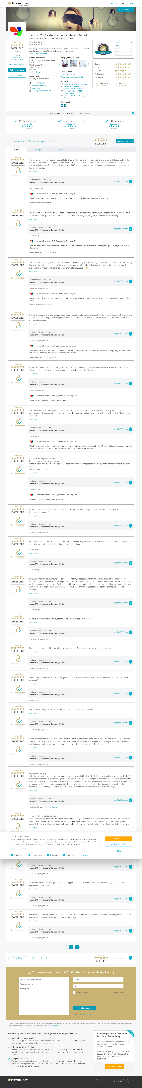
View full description (37, 53)
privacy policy (86, 1014)
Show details (85, 1084)
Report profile (55, 1026)
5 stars (117, 43)
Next (89, 64)
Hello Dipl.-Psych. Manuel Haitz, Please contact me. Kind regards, (44, 996)
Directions (36, 72)
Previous (59, 64)
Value (97, 67)
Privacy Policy (22, 1078)
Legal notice (36, 88)
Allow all (118, 1067)
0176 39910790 (39, 83)
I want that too (114, 3)
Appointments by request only (72, 77)
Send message (84, 1007)
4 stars (117, 46)
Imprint (13, 1078)
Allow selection (118, 1073)
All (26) (16, 149)
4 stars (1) (60, 150)
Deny (119, 1079)
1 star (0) (125, 150)
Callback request (82, 992)
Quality (97, 64)
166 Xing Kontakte (52, 807)
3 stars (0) (81, 150)
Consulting (99, 77)
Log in (131, 4)
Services (98, 70)
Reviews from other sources (17, 58)
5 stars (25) (38, 150)
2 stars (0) (103, 150)
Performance (99, 74)
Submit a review (17, 70)
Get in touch (125, 9)
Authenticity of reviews (17, 64)
